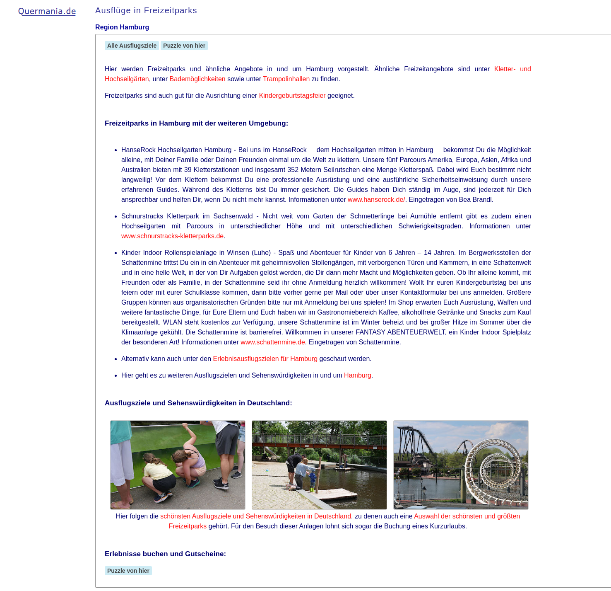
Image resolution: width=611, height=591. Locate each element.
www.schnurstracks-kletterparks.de (172, 236)
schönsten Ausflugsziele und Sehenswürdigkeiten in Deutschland (255, 516)
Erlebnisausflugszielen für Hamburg (265, 358)
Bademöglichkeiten (198, 78)
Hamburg (357, 375)
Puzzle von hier (184, 45)
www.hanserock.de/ (376, 199)
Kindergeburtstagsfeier (292, 95)
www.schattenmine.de (273, 342)
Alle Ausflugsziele (131, 45)
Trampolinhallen (286, 78)
